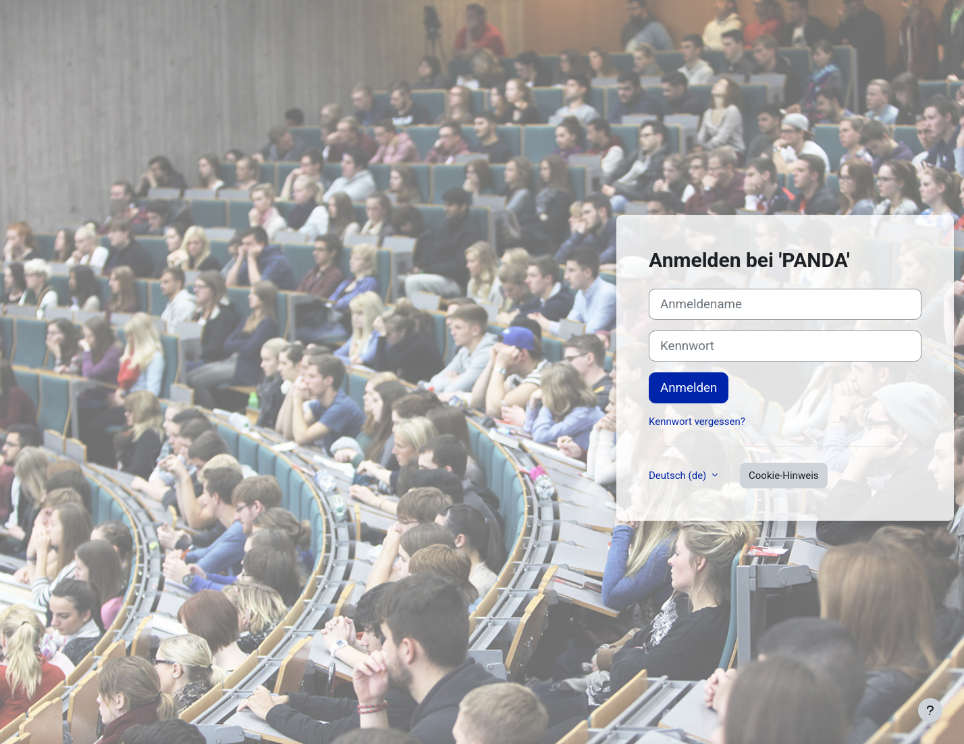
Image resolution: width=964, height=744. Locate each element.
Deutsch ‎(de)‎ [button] (679, 475)
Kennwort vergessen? (697, 422)
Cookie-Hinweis (783, 475)
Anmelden (688, 387)
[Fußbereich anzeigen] (930, 710)
